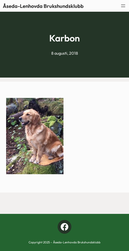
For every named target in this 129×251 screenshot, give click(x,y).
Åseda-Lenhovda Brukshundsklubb (43, 6)
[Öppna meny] (123, 6)
